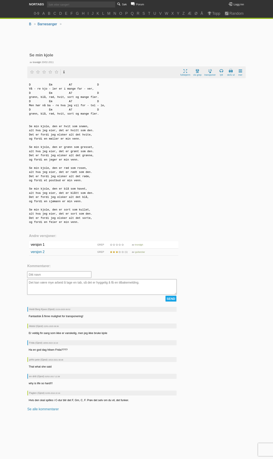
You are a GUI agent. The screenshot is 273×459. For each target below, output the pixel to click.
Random (232, 13)
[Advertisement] (136, 39)
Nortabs (36, 4)
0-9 (36, 13)
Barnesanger (47, 24)
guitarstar (140, 252)
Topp (213, 13)
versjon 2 (38, 252)
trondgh (37, 62)
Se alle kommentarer (43, 409)
